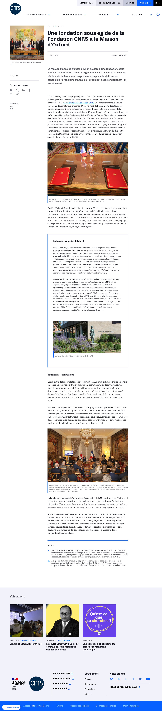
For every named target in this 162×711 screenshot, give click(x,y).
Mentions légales (131, 706)
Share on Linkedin (23, 90)
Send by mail (11, 94)
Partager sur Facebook (29, 90)
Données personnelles (106, 706)
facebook (133, 679)
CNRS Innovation (62, 678)
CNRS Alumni (60, 688)
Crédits (60, 706)
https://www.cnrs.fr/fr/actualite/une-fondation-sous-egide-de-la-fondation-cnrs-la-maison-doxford (17, 94)
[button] (11, 707)
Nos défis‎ (104, 14)
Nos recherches (36, 14)
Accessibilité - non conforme (36, 706)
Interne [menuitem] (88, 694)
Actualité (60, 27)
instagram (141, 679)
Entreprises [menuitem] (90, 689)
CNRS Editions (60, 683)
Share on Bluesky (11, 90)
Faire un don (145, 3)
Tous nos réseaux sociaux (119, 687)
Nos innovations (72, 14)
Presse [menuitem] (88, 679)
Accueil (51, 27)
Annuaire (130, 3)
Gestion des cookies (79, 706)
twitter (119, 679)
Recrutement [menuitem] (90, 684)
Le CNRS (137, 14)
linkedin (126, 679)
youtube (148, 679)
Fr (156, 3)
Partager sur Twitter (17, 90)
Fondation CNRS (61, 673)
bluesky (111, 679)
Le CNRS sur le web (107, 3)
